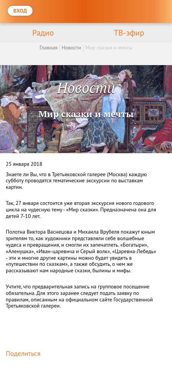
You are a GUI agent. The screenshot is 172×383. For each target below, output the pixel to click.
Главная (48, 47)
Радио (43, 32)
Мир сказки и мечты (108, 47)
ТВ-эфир (129, 32)
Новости (71, 47)
